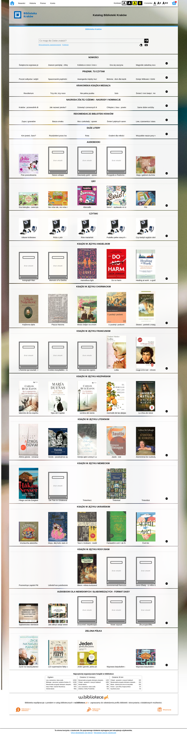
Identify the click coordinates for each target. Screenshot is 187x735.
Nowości (21, 3)
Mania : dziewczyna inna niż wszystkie (122, 684)
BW (129, 3)
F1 (159, 3)
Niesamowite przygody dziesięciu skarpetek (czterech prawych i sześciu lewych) (69, 684)
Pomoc (43, 3)
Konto (52, 3)
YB (134, 3)
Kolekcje (65, 45)
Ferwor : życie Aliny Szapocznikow (121, 686)
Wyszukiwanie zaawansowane (50, 45)
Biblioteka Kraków (93, 29)
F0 (154, 3)
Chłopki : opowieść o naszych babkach (89, 682)
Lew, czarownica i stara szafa (54, 680)
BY (140, 3)
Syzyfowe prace (115, 689)
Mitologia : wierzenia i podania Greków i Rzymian (60, 682)
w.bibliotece (81, 703)
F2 (165, 3)
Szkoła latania (50, 689)
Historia (32, 3)
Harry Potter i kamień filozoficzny (55, 686)
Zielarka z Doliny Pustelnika (86, 689)
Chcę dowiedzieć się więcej (81, 733)
